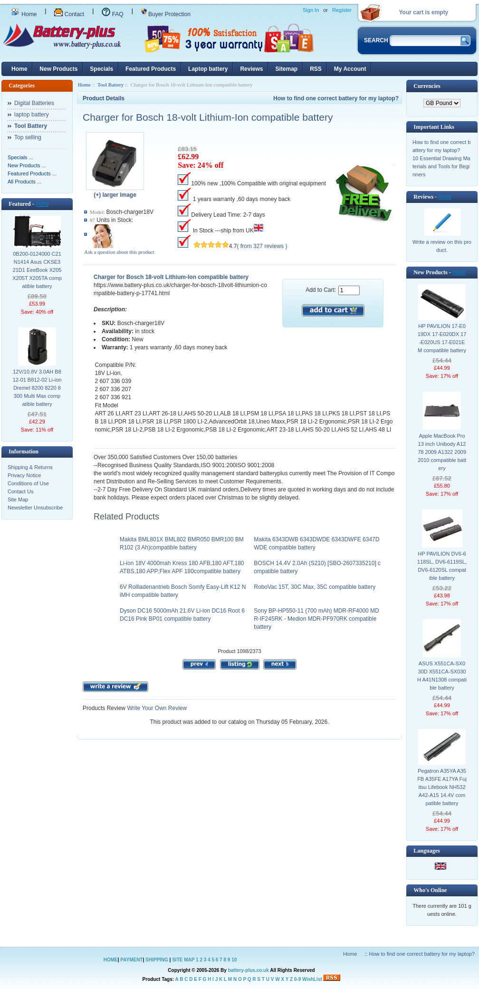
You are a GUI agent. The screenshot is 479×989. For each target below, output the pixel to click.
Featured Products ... (32, 173)
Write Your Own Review (156, 708)
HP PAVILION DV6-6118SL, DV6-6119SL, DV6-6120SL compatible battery (442, 566)
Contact (69, 14)
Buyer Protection (166, 14)
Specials (101, 69)
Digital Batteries (34, 103)
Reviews (251, 69)
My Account (350, 69)
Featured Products (150, 69)
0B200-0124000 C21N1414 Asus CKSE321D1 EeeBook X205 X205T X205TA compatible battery (37, 270)
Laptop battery (208, 69)
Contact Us (20, 491)
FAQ (112, 14)
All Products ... (24, 181)
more (42, 204)
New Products (58, 69)
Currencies (426, 86)
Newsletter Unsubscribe (35, 507)
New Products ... (27, 165)
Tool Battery (110, 84)
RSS (316, 69)
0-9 (297, 979)
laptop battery (31, 114)
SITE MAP (183, 959)
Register (342, 10)
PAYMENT (131, 959)
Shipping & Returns (30, 467)
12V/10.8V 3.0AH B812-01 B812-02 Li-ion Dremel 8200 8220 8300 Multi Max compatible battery (37, 388)
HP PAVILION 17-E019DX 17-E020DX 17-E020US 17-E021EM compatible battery (442, 338)
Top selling (27, 137)
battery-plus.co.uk (248, 970)
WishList (312, 979)
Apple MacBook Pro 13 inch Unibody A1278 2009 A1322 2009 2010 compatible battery (442, 452)
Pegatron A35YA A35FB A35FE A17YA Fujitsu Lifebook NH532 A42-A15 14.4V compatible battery (442, 787)
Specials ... (20, 157)
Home (24, 14)
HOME (111, 959)
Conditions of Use (28, 483)
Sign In (311, 10)
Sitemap (286, 69)
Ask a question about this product (119, 252)
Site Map (18, 499)
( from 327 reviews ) (262, 246)
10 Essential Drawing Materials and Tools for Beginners (441, 166)
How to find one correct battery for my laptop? (336, 98)
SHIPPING (156, 959)
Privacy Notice (24, 475)
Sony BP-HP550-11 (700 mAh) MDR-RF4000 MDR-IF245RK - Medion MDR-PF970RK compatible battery (316, 618)
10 (234, 959)
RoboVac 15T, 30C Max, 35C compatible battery (314, 587)
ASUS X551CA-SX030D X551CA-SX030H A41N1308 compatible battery (442, 676)
